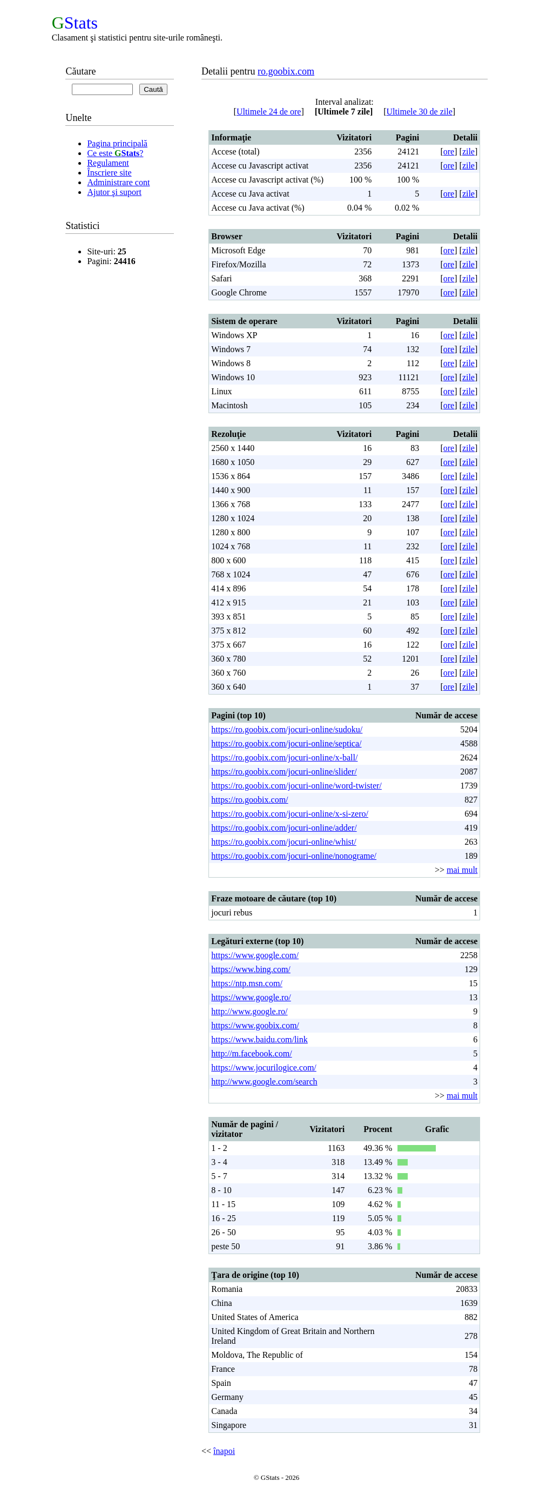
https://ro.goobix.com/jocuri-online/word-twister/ (296, 785)
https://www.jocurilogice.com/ (263, 1067)
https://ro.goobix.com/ (249, 799)
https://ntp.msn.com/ (246, 983)
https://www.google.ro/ (251, 997)
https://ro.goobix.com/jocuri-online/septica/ (286, 743)
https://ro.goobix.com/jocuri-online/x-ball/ (284, 757)
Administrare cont (118, 182)
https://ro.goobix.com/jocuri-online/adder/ (283, 827)
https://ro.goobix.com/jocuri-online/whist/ (283, 841)
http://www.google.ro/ (249, 1011)
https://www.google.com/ (255, 955)
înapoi (224, 1451)
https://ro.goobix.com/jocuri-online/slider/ (283, 771)
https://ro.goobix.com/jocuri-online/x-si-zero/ (289, 813)
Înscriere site (109, 172)
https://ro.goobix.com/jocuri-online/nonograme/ (293, 855)
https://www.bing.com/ (251, 969)
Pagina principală (117, 143)
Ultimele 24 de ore (269, 111)
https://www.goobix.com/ (255, 1025)
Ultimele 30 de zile (420, 111)
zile (468, 151)
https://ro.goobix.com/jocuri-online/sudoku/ (286, 729)
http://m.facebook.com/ (251, 1053)
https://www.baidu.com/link (259, 1039)
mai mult (462, 869)
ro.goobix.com (286, 71)
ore (448, 151)
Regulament (108, 162)
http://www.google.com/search (264, 1081)
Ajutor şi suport (114, 192)
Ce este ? (115, 153)
